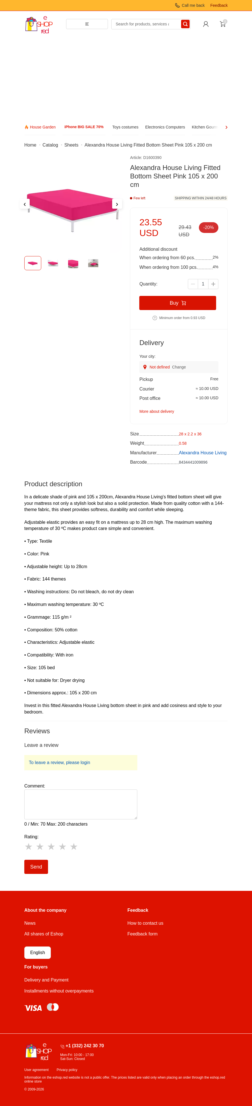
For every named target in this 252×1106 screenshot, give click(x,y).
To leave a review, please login (59, 762)
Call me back (193, 5)
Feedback (219, 5)
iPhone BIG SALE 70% (84, 127)
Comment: (34, 786)
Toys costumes (125, 127)
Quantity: (148, 284)
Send (36, 867)
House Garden (43, 127)
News (30, 923)
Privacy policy (67, 1070)
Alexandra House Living (203, 452)
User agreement (36, 1070)
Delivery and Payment (46, 980)
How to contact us (145, 923)
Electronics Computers (165, 127)
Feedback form (142, 934)
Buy (178, 303)
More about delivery (156, 411)
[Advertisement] (126, 79)
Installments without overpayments (59, 991)
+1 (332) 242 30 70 (85, 1045)
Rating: (31, 836)
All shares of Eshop (43, 934)
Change (179, 367)
